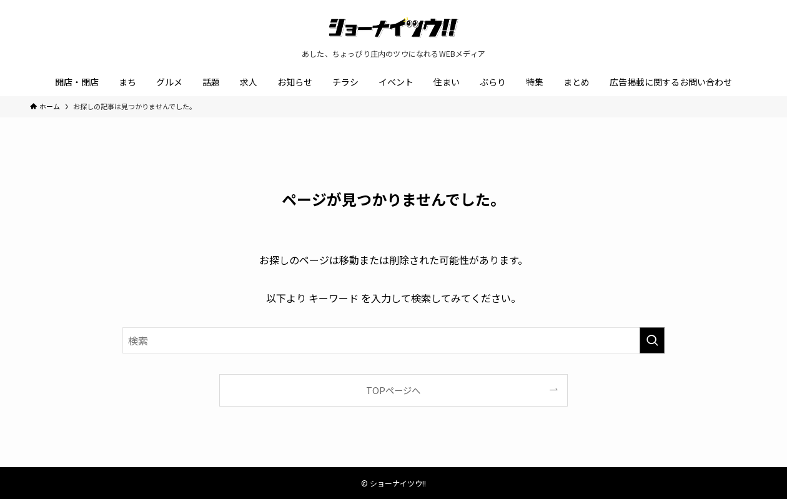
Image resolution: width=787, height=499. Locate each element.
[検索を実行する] (652, 340)
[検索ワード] (393, 340)
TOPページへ (393, 390)
